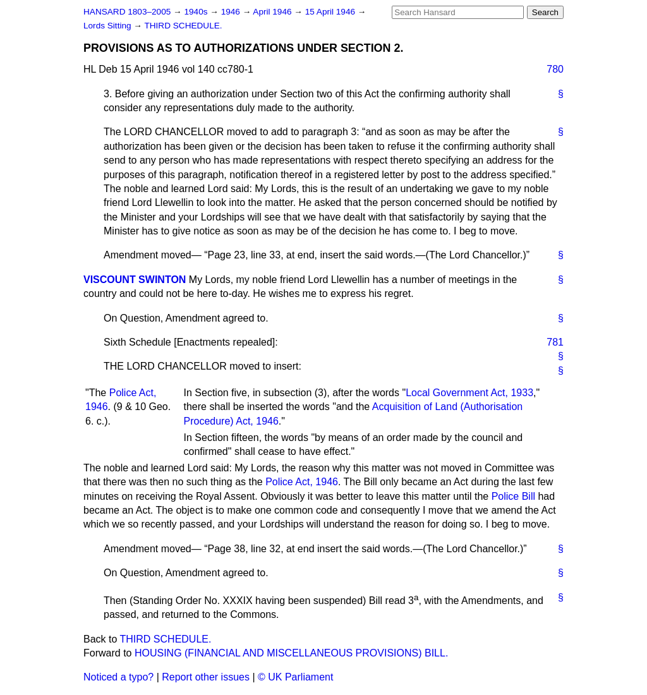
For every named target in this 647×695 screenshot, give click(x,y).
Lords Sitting (108, 25)
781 (555, 342)
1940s (197, 11)
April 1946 (273, 11)
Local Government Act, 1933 (469, 392)
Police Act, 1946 (301, 481)
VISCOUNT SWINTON (134, 279)
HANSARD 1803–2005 (127, 11)
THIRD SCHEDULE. (183, 25)
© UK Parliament (295, 677)
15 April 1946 (331, 11)
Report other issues (206, 677)
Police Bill (513, 496)
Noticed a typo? (118, 677)
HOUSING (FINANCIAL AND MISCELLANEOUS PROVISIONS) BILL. (291, 653)
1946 (232, 11)
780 (555, 69)
